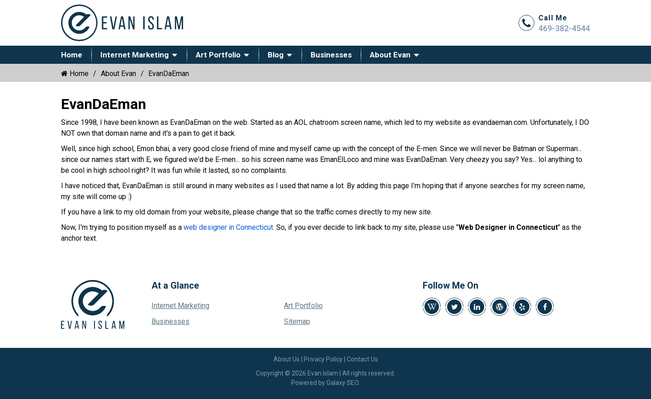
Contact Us (362, 359)
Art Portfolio (218, 54)
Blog (275, 54)
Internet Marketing (134, 54)
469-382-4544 (564, 28)
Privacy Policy (323, 359)
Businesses (331, 54)
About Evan (390, 54)
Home (71, 54)
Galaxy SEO (342, 382)
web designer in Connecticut (228, 227)
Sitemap (297, 321)
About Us (287, 359)
